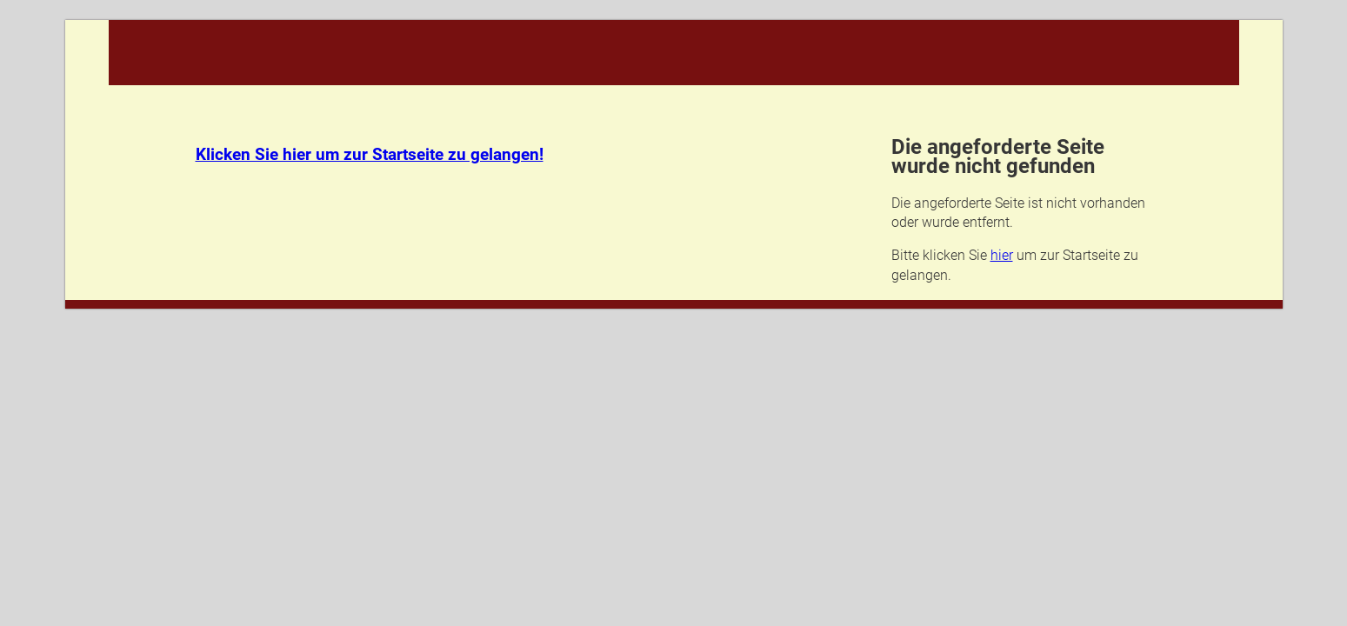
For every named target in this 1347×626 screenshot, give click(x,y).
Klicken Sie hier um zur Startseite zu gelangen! (369, 154)
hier (1001, 255)
